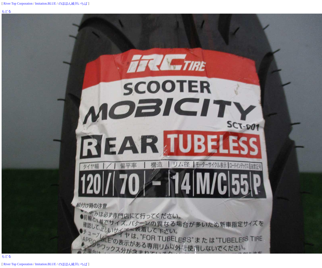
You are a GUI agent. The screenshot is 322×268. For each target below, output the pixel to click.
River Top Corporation (17, 3)
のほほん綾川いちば (72, 3)
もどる (6, 11)
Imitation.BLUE (45, 3)
